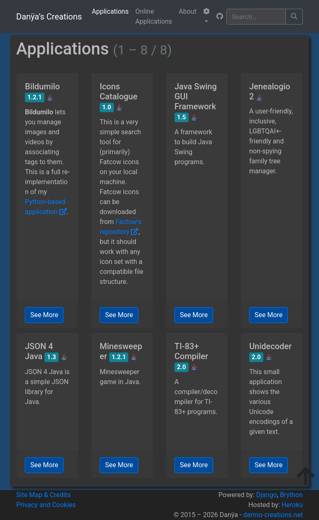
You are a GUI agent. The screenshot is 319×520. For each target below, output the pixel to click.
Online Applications (153, 16)
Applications (110, 11)
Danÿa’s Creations (49, 17)
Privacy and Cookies (46, 505)
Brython (291, 495)
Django (266, 495)
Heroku (292, 505)
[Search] (256, 17)
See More (44, 315)
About (187, 11)
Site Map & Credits (43, 495)
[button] (206, 16)
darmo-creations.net (273, 515)
